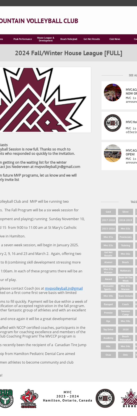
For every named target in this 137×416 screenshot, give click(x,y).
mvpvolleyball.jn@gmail (64, 288)
